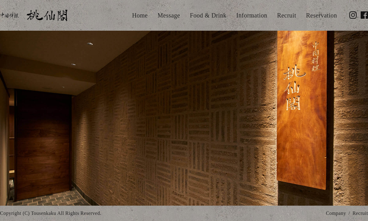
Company (336, 213)
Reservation (321, 15)
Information (251, 15)
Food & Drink (208, 15)
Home (140, 15)
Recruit (286, 15)
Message (169, 15)
